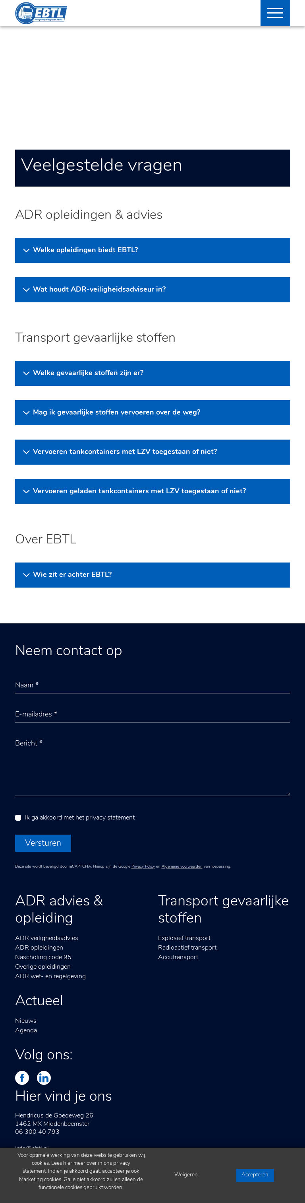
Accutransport (178, 957)
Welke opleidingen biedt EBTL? (85, 250)
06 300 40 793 (37, 1132)
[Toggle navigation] (272, 13)
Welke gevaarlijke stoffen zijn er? (88, 373)
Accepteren (254, 1175)
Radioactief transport (187, 948)
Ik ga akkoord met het (80, 818)
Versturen (43, 843)
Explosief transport (184, 938)
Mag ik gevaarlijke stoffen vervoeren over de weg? (116, 413)
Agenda (26, 1031)
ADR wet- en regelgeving (50, 976)
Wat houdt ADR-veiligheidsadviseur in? (99, 290)
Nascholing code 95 (43, 957)
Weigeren (186, 1175)
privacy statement (110, 818)
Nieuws (26, 1021)
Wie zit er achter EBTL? (72, 575)
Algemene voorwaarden (182, 866)
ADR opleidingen (39, 948)
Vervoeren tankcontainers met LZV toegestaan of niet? (125, 452)
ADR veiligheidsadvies (46, 938)
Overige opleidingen (43, 967)
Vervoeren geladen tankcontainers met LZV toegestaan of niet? (139, 491)
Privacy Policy (143, 866)
